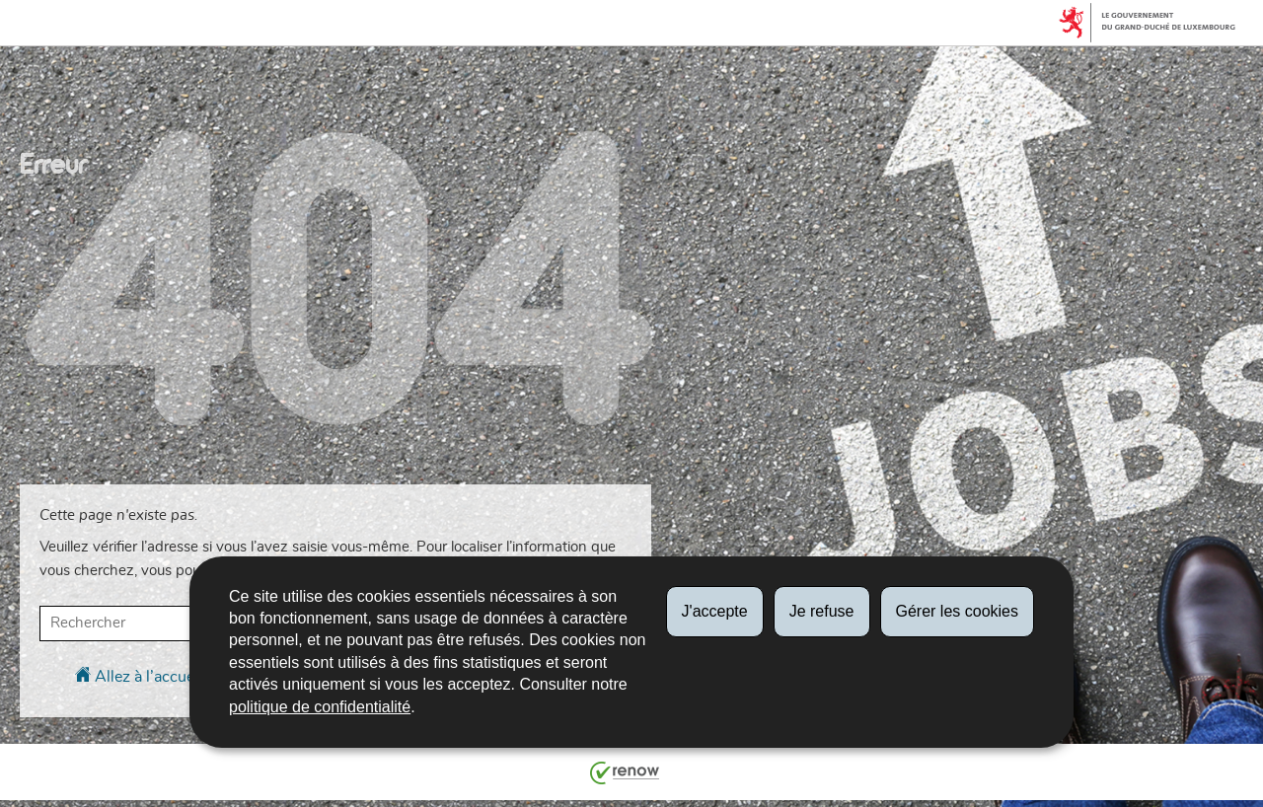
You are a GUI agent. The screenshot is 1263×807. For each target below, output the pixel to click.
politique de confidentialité (319, 706)
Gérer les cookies (957, 611)
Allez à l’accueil (138, 675)
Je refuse (821, 611)
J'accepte (715, 611)
